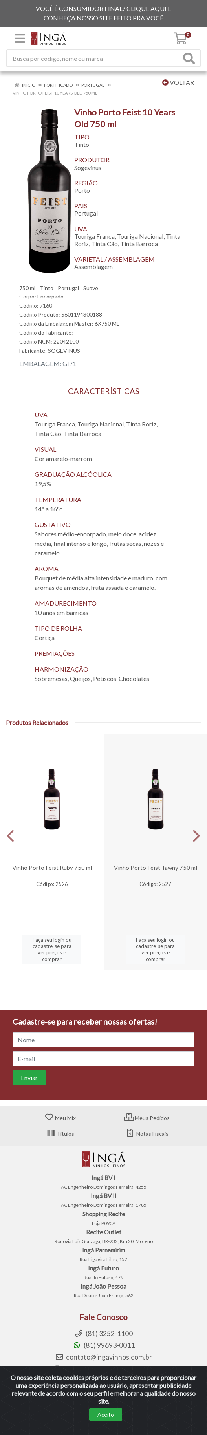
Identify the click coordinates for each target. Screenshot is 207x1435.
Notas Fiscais (147, 1133)
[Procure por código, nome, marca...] (94, 58)
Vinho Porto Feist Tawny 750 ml (155, 867)
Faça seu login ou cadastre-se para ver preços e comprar (52, 949)
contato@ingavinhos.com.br (103, 1357)
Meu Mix (60, 1118)
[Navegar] (10, 836)
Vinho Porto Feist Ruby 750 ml (52, 867)
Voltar (178, 82)
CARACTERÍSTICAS (103, 390)
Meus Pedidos (147, 1118)
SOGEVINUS (64, 350)
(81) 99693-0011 (104, 1345)
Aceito (105, 1414)
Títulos (60, 1133)
